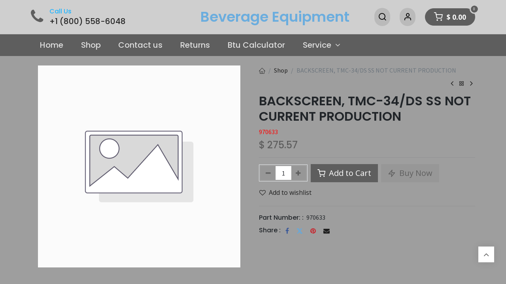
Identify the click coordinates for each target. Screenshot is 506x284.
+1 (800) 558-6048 (87, 21)
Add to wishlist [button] (285, 192)
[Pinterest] (313, 231)
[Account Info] (407, 17)
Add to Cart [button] (344, 173)
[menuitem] (51, 45)
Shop (281, 70)
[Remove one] (268, 173)
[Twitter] (299, 231)
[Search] (382, 17)
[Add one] (298, 173)
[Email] (326, 231)
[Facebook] (287, 231)
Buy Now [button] (410, 173)
